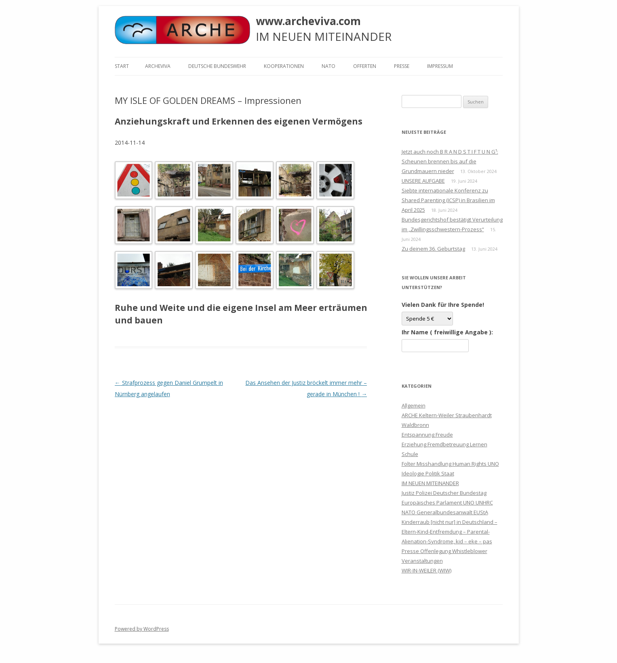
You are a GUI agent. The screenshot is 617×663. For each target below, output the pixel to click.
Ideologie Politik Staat (428, 473)
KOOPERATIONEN (284, 66)
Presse (401, 66)
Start (122, 66)
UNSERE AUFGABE (423, 180)
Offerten (364, 66)
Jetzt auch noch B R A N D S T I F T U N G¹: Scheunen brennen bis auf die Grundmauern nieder (450, 161)
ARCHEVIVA (158, 66)
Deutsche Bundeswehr (217, 66)
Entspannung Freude (427, 434)
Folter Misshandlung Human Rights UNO (450, 463)
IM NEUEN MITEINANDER (430, 483)
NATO (328, 66)
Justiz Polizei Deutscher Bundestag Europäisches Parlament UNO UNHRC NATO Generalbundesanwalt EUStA (447, 502)
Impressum (440, 66)
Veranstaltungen (422, 560)
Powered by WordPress (142, 628)
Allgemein (413, 405)
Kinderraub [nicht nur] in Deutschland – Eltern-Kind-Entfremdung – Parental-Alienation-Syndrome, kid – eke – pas (449, 531)
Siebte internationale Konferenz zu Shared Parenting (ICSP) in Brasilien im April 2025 (448, 200)
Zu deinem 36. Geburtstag (433, 248)
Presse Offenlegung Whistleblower (444, 551)
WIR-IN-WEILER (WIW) (426, 570)
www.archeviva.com (308, 21)
